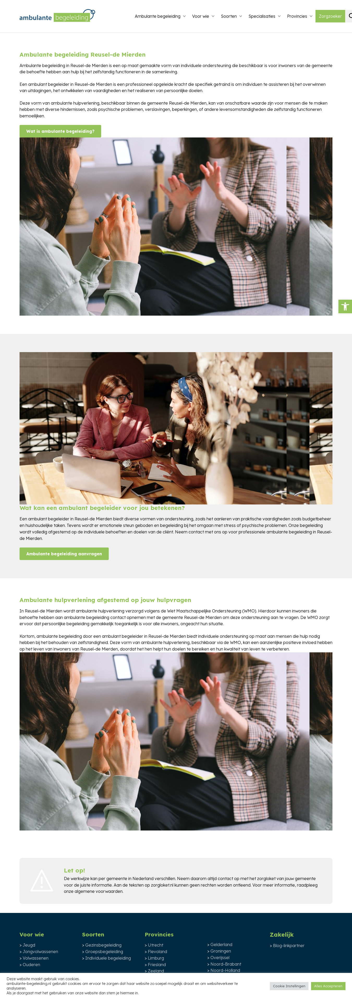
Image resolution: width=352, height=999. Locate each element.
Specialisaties (261, 16)
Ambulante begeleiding (157, 16)
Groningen (220, 951)
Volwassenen (35, 958)
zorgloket (266, 878)
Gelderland (221, 944)
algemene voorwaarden (99, 891)
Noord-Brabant (225, 964)
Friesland (157, 964)
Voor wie (200, 16)
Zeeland (156, 970)
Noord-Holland (225, 970)
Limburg (156, 958)
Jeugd (29, 945)
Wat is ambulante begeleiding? (60, 131)
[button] (345, 306)
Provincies (297, 16)
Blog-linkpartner (289, 945)
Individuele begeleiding (108, 958)
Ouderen (31, 964)
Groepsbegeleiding (104, 951)
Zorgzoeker (330, 16)
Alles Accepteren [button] (328, 986)
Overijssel (219, 957)
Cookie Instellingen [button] (289, 986)
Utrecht (155, 945)
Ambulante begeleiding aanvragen (64, 553)
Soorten (229, 16)
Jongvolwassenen (40, 951)
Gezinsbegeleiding (103, 945)
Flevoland (157, 951)
